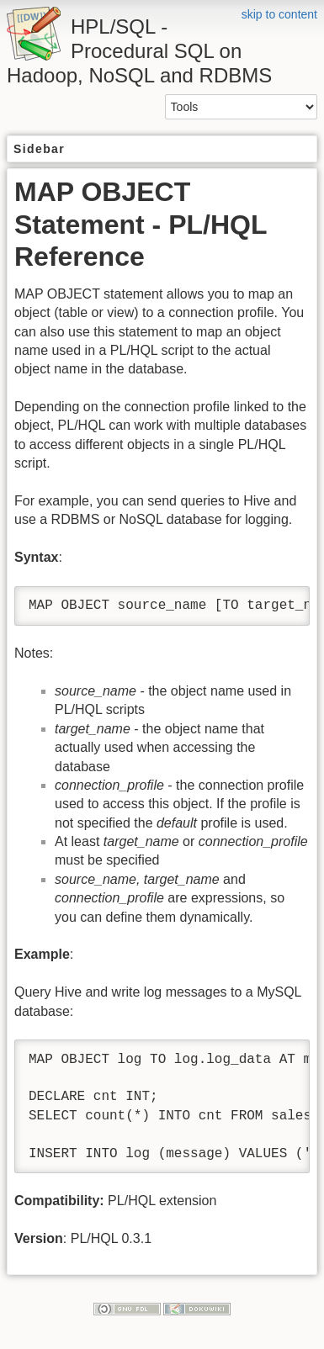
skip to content (279, 14)
